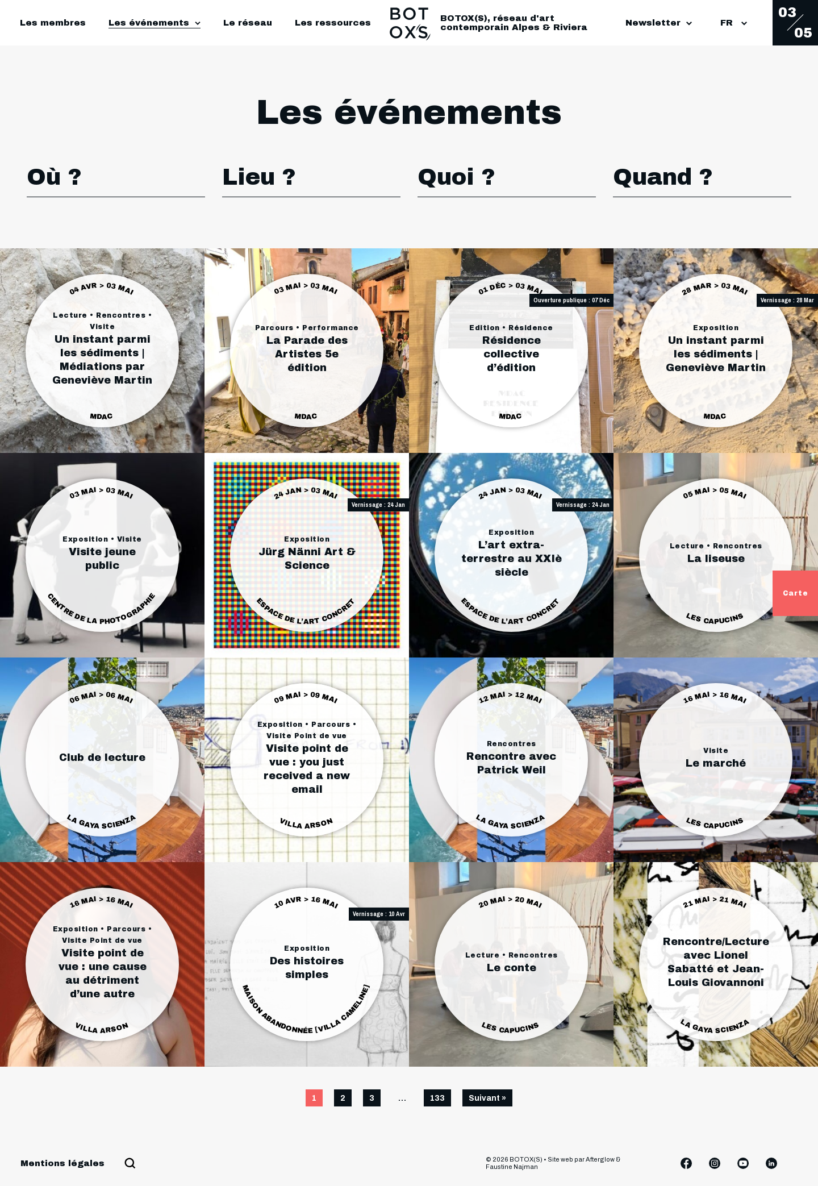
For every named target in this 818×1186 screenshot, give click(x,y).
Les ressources (333, 22)
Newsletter (658, 22)
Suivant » (487, 1098)
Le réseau (247, 22)
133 (437, 1098)
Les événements (148, 22)
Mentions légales (62, 1163)
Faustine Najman (512, 1166)
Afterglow (600, 1159)
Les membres (53, 22)
